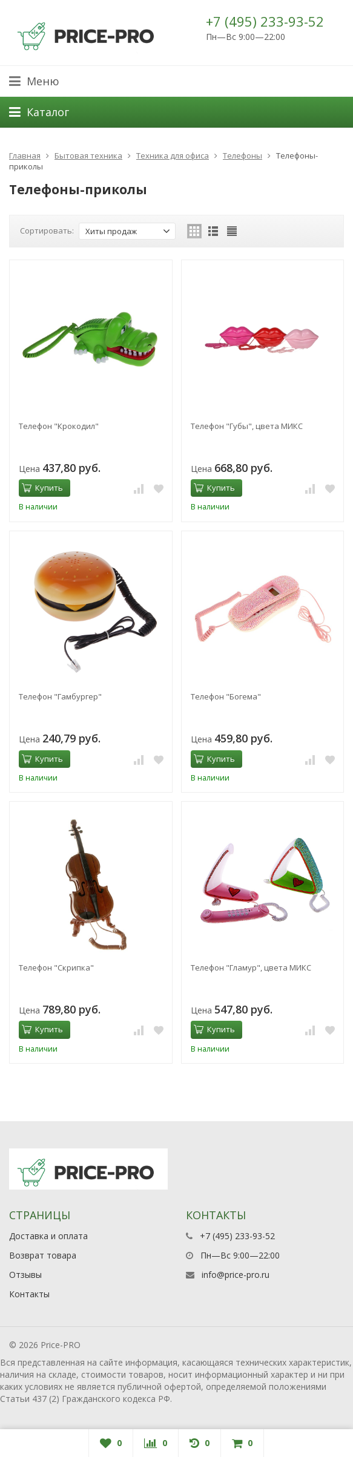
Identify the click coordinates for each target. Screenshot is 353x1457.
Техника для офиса (172, 155)
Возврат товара (42, 1255)
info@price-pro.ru (235, 1274)
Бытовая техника (88, 155)
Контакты (29, 1294)
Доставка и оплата (48, 1236)
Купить (42, 487)
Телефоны (242, 155)
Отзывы (25, 1274)
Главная (25, 155)
